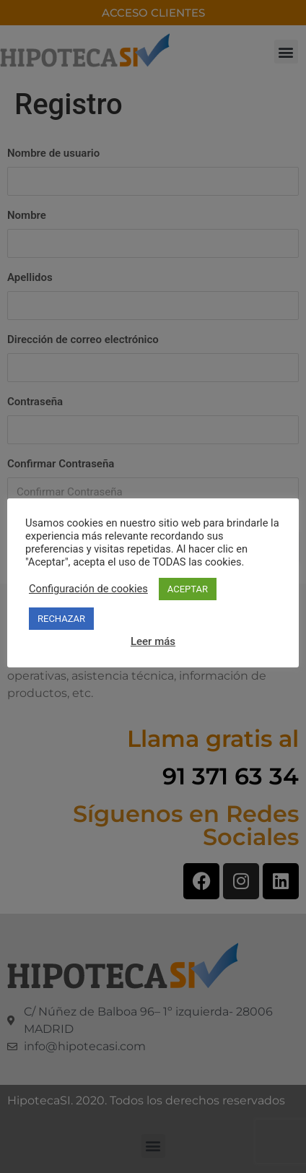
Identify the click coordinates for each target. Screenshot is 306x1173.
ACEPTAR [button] (187, 589)
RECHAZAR (61, 618)
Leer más (153, 641)
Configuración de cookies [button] (88, 588)
